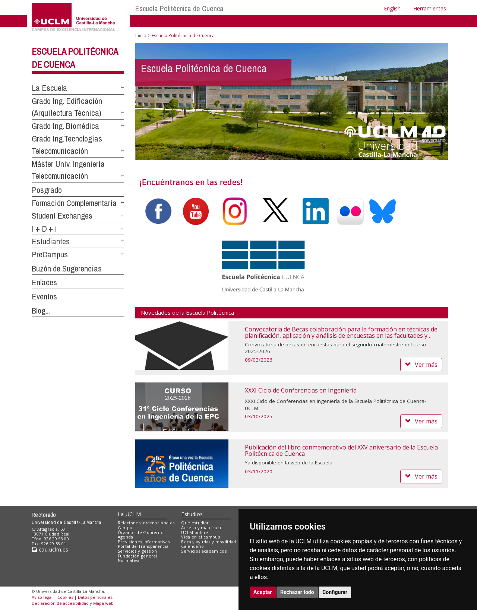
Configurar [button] (334, 592)
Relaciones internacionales (146, 522)
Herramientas (429, 8)
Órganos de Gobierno (141, 532)
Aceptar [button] (262, 592)
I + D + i (44, 228)
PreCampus (50, 254)
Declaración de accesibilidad (60, 603)
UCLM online (194, 532)
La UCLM (129, 514)
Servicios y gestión (137, 551)
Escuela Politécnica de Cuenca (179, 8)
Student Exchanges (62, 215)
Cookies (65, 597)
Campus (126, 527)
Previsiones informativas (144, 541)
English (392, 8)
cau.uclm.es (50, 549)
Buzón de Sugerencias (67, 268)
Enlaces (44, 282)
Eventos (44, 296)
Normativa (129, 560)
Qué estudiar (195, 522)
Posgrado (47, 190)
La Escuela (49, 87)
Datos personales (95, 597)
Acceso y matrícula (201, 527)
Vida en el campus (200, 537)
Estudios (192, 514)
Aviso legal (42, 597)
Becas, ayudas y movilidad (208, 541)
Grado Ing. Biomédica (65, 125)
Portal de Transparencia (143, 546)
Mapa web (103, 603)
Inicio (140, 35)
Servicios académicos (204, 551)
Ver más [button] (421, 364)
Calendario (192, 546)
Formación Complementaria (74, 203)
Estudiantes (51, 241)
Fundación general (137, 556)
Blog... (41, 310)
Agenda (125, 537)
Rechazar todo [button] (297, 592)
